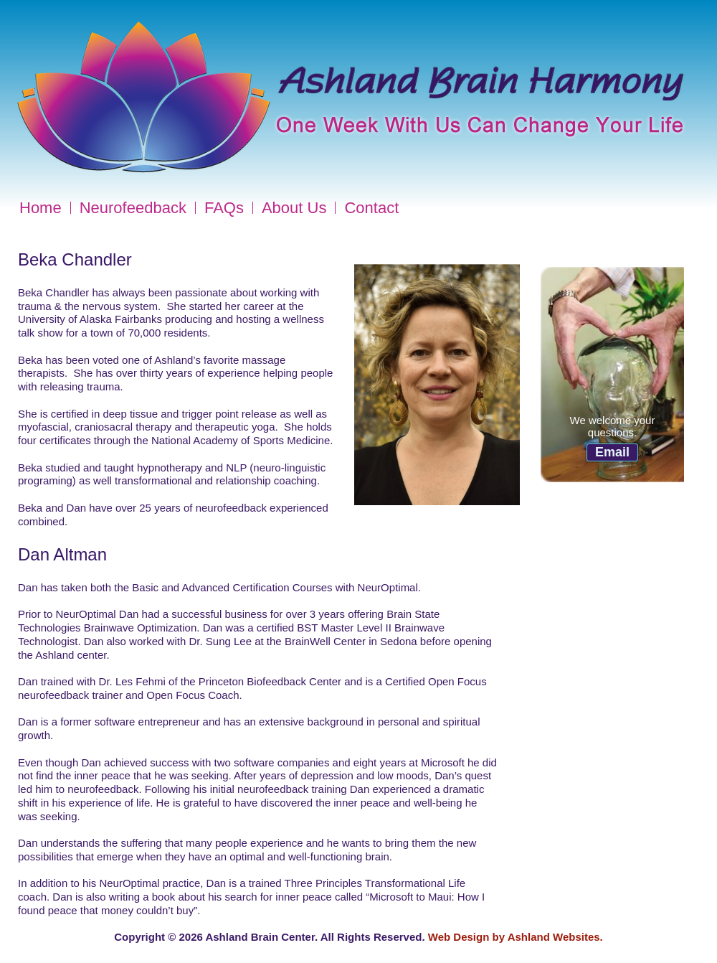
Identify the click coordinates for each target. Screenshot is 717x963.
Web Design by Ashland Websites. (515, 937)
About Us (294, 208)
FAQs (224, 208)
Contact (371, 208)
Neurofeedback (133, 208)
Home (40, 208)
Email (612, 452)
